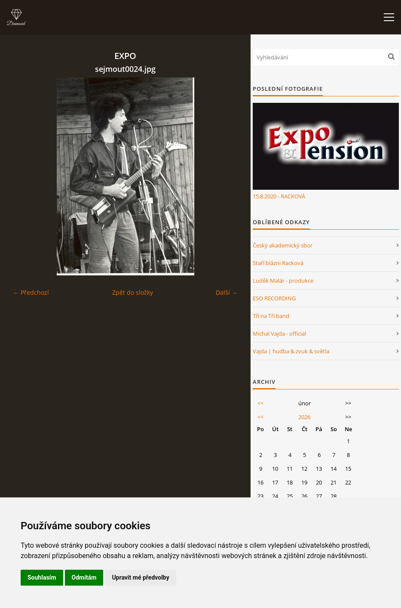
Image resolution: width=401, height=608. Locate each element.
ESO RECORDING (274, 298)
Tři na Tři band (271, 316)
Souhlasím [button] (42, 577)
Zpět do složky (132, 292)
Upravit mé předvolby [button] (140, 577)
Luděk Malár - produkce (283, 280)
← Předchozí (31, 292)
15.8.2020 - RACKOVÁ (279, 196)
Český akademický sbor (282, 245)
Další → (227, 292)
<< (260, 403)
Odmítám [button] (84, 577)
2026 (304, 417)
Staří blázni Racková (278, 263)
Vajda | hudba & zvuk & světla (291, 351)
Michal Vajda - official (279, 333)
